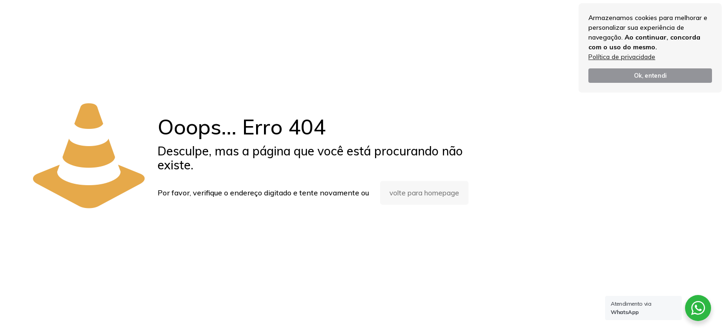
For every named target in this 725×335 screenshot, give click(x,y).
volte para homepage (424, 192)
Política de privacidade (621, 57)
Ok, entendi (650, 75)
